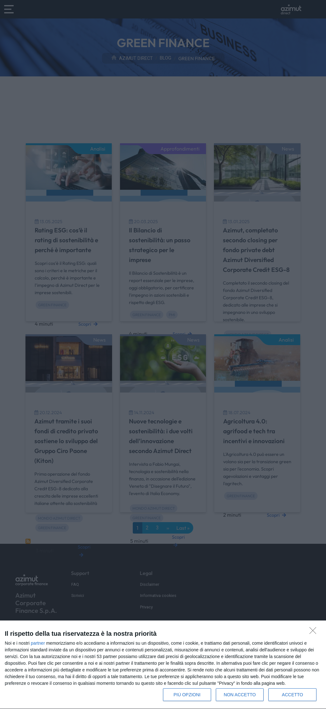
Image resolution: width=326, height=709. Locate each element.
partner (38, 643)
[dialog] (163, 665)
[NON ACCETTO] (314, 632)
